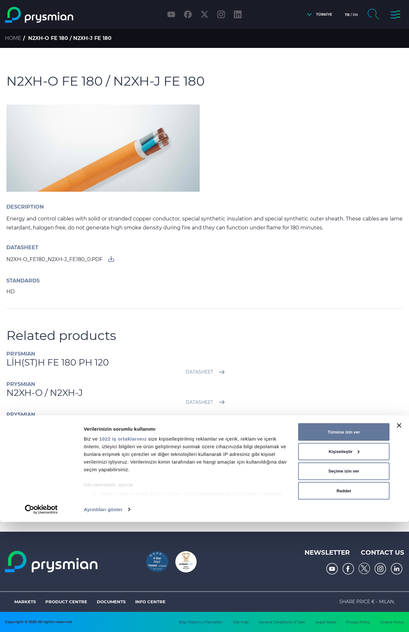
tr (347, 14)
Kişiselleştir (343, 561)
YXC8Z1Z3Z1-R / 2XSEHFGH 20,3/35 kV (90, 453)
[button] (318, 14)
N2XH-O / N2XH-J (44, 392)
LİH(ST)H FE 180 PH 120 (57, 362)
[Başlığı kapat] (399, 535)
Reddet (343, 600)
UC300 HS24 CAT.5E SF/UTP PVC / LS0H (94, 483)
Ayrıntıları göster (103, 619)
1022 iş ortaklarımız (123, 548)
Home (13, 38)
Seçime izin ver (343, 581)
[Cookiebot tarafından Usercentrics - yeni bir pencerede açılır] (41, 619)
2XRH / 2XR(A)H (40, 423)
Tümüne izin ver (344, 541)
